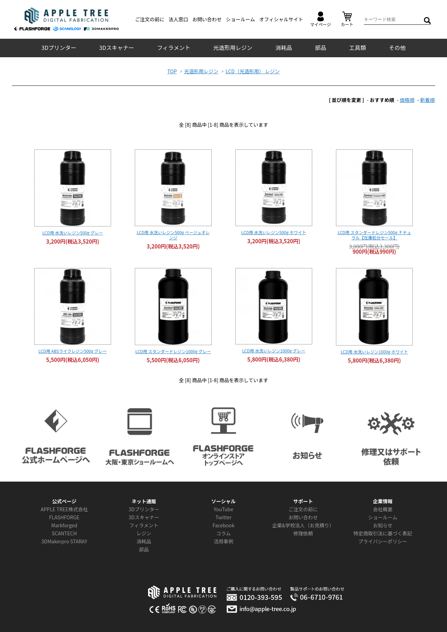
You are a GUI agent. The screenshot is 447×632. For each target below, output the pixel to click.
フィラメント (173, 47)
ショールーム (240, 19)
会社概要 (383, 509)
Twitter (223, 517)
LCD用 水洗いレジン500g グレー (72, 233)
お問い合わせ (207, 19)
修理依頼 (303, 533)
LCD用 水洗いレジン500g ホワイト (273, 232)
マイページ (320, 19)
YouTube (223, 509)
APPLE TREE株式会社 (64, 509)
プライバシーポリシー (382, 541)
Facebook (224, 525)
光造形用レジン (232, 47)
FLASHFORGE (64, 517)
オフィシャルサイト (281, 19)
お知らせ (383, 525)
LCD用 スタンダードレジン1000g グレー (173, 351)
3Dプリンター (59, 47)
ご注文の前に (149, 19)
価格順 (407, 99)
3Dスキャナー (116, 47)
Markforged (64, 525)
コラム (223, 533)
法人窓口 (178, 19)
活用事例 (223, 541)
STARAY (78, 541)
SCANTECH (64, 533)
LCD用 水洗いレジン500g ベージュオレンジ (173, 234)
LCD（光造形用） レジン (253, 71)
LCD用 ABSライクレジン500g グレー (72, 351)
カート (347, 19)
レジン (144, 533)
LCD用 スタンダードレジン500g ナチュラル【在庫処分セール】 (374, 234)
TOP (172, 71)
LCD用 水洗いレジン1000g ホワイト (374, 352)
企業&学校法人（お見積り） (303, 525)
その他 (397, 47)
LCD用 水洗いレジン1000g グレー (273, 351)
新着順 (427, 99)
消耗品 (283, 47)
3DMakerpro (55, 541)
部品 (320, 47)
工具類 (357, 47)
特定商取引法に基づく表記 (382, 533)
